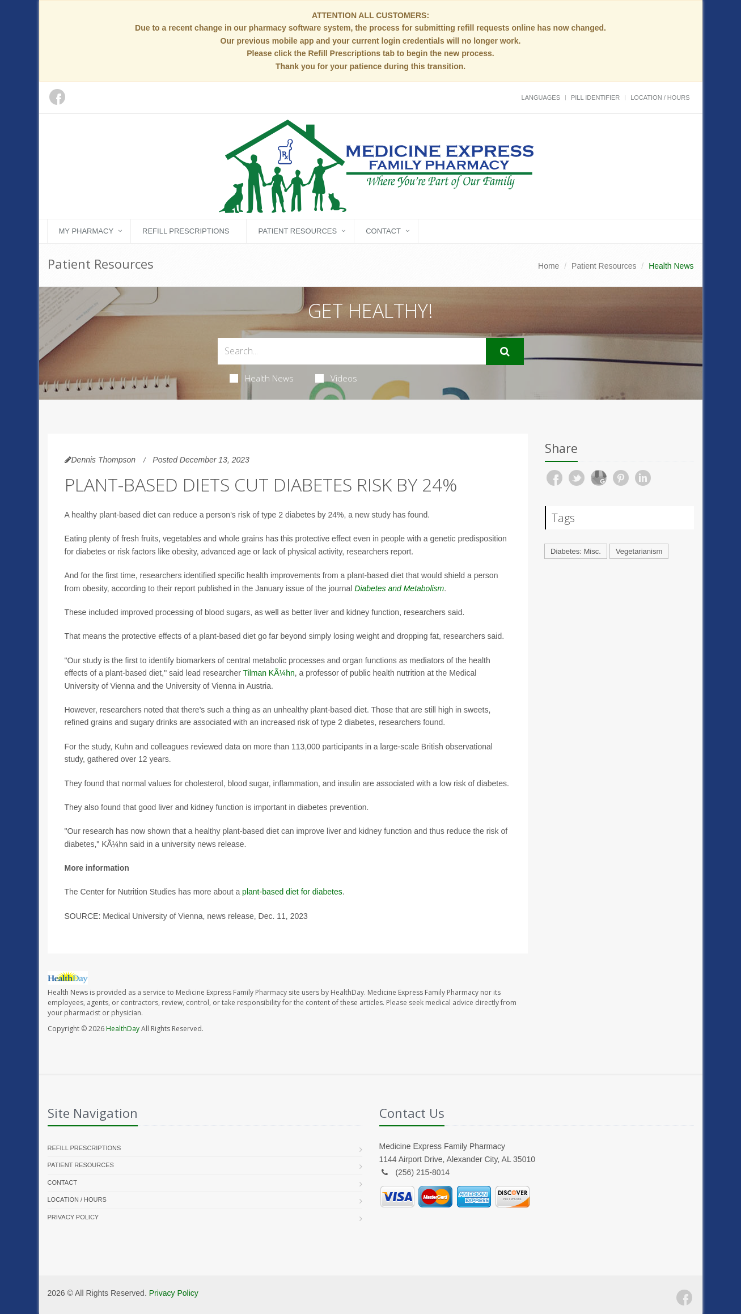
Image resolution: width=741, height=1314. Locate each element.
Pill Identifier (595, 97)
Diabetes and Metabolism (399, 588)
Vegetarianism (639, 551)
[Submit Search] (505, 351)
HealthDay (122, 1028)
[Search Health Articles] (352, 351)
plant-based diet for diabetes (292, 891)
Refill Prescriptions (185, 231)
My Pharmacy (86, 231)
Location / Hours (659, 97)
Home (548, 265)
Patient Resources (297, 231)
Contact (383, 231)
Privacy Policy (73, 1217)
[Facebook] (684, 1297)
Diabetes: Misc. (576, 551)
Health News (262, 378)
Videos (336, 378)
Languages (541, 97)
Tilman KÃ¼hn (268, 672)
